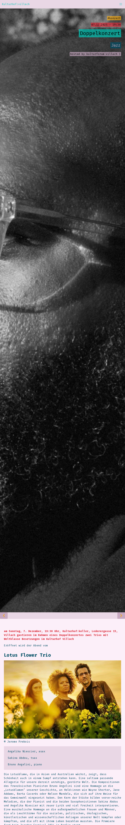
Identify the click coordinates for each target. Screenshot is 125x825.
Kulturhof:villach (16, 4)
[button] (121, 4)
